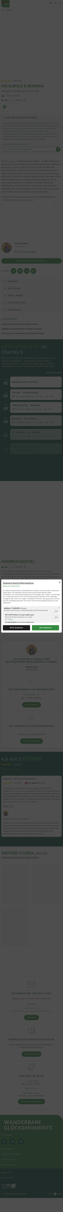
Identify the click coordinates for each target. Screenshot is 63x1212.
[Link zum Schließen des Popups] (59, 583)
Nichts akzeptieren (16, 628)
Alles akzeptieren (45, 628)
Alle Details (9, 619)
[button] (53, 611)
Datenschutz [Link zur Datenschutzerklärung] (15, 586)
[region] (31, 614)
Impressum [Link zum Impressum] (6, 586)
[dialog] (31, 606)
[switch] (55, 611)
